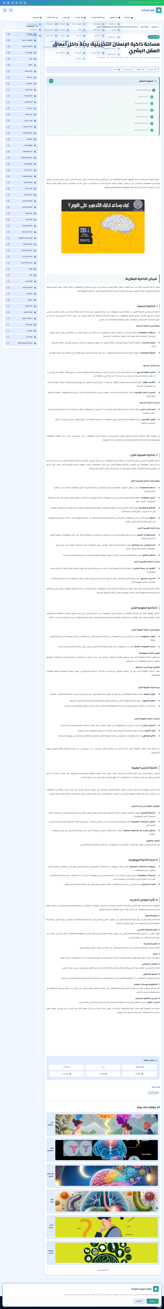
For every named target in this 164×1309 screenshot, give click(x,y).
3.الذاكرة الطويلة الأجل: (141, 111)
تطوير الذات (60, 1279)
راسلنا (96, 1282)
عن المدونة (94, 1279)
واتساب (66, 1069)
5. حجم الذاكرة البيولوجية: (140, 125)
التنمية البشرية (59, 1275)
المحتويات (136, 70)
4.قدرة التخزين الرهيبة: (141, 118)
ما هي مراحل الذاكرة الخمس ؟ (131, 1200)
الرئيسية (95, 1275)
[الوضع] (4, 10)
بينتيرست (66, 1076)
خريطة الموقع (93, 1294)
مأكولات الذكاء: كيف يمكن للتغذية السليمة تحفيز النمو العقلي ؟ (119, 1219)
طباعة (107, 70)
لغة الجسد (60, 1290)
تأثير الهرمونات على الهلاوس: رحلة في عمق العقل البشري (121, 1142)
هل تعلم (28, 1282)
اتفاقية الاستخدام (92, 1290)
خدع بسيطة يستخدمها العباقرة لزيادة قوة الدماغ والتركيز (121, 1123)
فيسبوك (139, 1069)
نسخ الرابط (121, 70)
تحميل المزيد (103, 1234)
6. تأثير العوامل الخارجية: (141, 131)
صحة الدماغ (154, 37)
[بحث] (10, 10)
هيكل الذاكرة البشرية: (143, 91)
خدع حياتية (61, 1294)
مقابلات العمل (59, 1286)
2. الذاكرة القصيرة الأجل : (140, 105)
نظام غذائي (27, 1279)
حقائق (29, 1286)
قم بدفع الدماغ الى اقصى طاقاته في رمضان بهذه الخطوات (121, 1162)
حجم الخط (150, 70)
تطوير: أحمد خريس (53, 1305)
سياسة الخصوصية (91, 1286)
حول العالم (27, 1294)
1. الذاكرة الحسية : (142, 98)
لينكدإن (103, 1076)
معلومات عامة (26, 1290)
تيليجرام (139, 1076)
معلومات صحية (25, 1275)
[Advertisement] (103, 160)
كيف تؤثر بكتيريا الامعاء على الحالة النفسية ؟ (126, 1181)
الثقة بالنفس (60, 1282)
